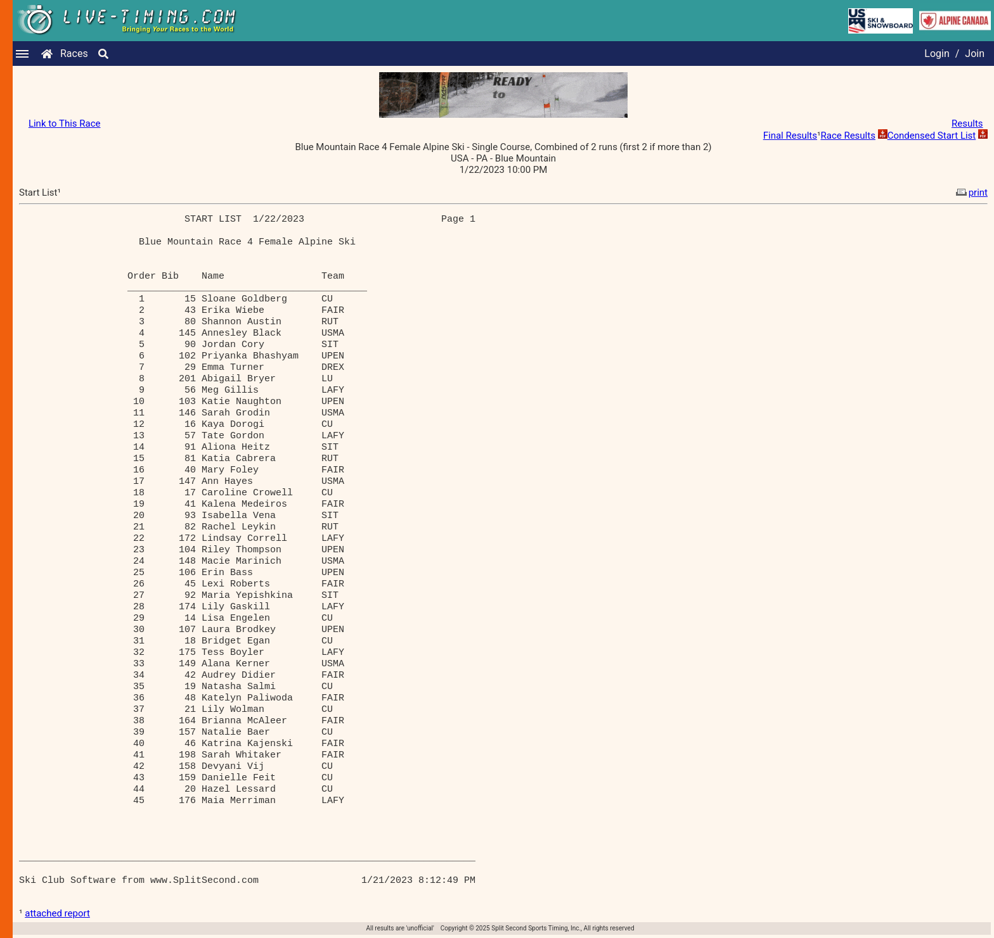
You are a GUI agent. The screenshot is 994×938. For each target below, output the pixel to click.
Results (967, 123)
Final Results (790, 135)
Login (936, 54)
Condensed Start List (932, 135)
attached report (57, 913)
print (970, 192)
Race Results (847, 135)
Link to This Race (65, 123)
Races (74, 54)
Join (974, 54)
